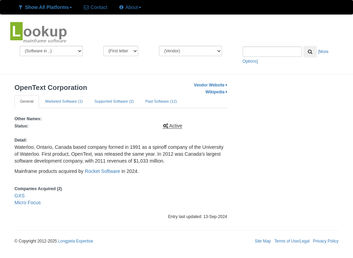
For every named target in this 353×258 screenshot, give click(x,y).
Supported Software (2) (114, 101)
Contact (95, 7)
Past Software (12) (161, 101)
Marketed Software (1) (64, 101)
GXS (19, 195)
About (129, 7)
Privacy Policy (326, 241)
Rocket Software (102, 171)
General (26, 101)
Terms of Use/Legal (292, 241)
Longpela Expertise (75, 241)
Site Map (263, 241)
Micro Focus (27, 202)
